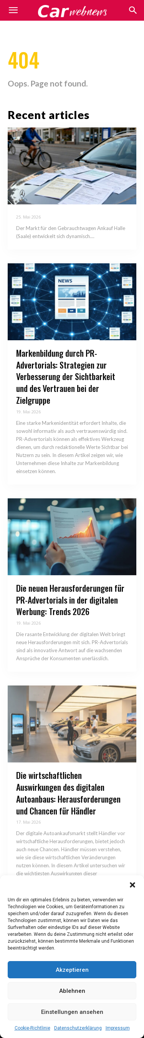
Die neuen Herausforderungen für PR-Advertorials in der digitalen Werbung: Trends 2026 (70, 600)
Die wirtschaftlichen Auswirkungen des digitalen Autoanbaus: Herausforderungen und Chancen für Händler (68, 792)
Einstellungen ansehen (72, 1012)
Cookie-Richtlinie (32, 1028)
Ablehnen (72, 990)
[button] (132, 885)
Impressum (118, 1028)
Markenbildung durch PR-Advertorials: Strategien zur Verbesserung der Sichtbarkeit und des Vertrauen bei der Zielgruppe (65, 376)
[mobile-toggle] (13, 10)
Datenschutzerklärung (78, 1028)
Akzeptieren (72, 969)
